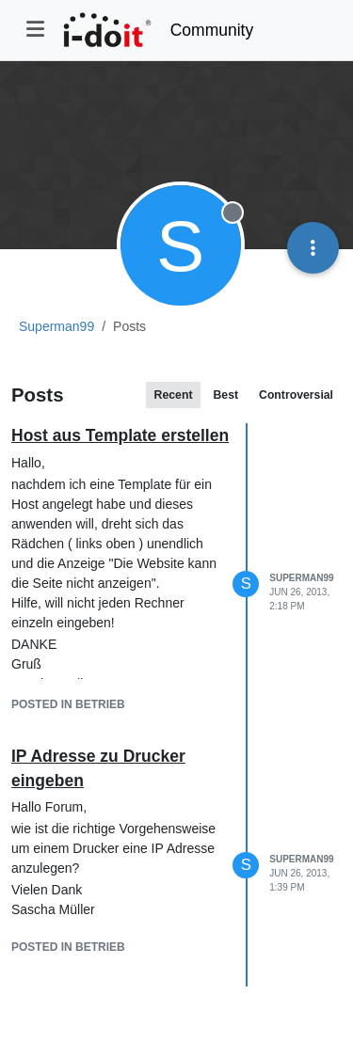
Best (225, 395)
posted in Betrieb (68, 704)
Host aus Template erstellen (120, 435)
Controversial (296, 395)
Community (212, 30)
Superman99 (301, 578)
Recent (173, 395)
